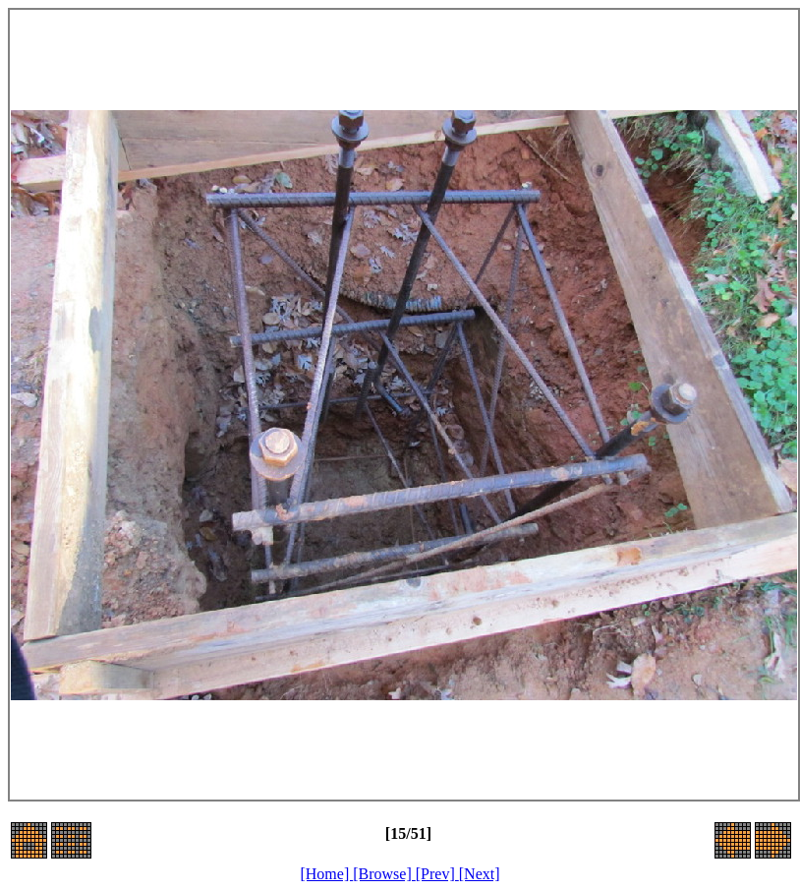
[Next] (479, 873)
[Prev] (437, 873)
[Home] (326, 873)
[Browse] (384, 873)
